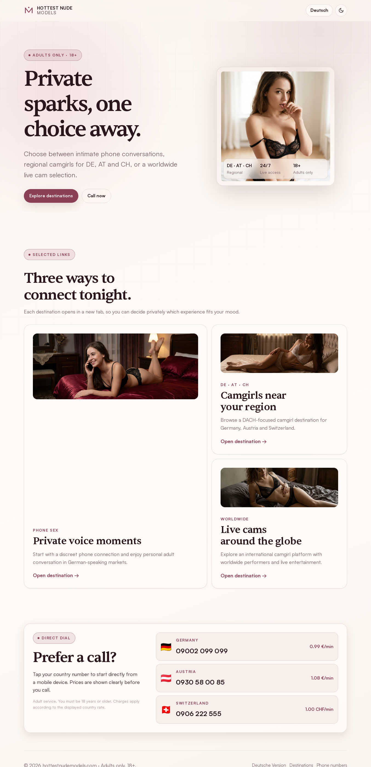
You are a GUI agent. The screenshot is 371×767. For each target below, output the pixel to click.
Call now (96, 195)
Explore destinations (51, 195)
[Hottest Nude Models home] (48, 10)
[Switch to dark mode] (341, 10)
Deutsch (319, 10)
